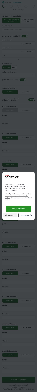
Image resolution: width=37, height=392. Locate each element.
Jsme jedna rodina (10, 80)
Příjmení (5, 123)
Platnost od (7, 40)
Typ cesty (5, 64)
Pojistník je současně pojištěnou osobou (10, 99)
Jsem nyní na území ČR (11, 36)
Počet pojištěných (9, 72)
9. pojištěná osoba (9, 324)
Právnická (26, 92)
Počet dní (5, 56)
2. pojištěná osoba (9, 134)
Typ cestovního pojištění (11, 16)
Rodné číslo (10, 110)
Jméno (4, 115)
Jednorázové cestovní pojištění (11, 20)
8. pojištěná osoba (9, 297)
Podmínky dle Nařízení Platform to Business (18, 389)
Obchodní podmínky (18, 387)
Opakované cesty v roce (28, 20)
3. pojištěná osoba (9, 161)
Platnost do (7, 48)
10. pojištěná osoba (9, 351)
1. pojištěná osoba (9, 106)
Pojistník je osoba (9, 88)
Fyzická (9, 92)
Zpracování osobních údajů (18, 385)
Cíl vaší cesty (7, 26)
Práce (14, 67)
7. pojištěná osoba (9, 269)
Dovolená (6, 67)
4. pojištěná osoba (9, 188)
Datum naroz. (26, 110)
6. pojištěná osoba (9, 242)
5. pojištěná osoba (9, 215)
